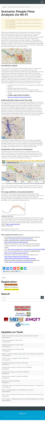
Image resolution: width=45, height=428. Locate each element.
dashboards (26, 221)
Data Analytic (26, 222)
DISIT (9, 216)
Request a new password (11, 287)
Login (3, 277)
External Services (38, 222)
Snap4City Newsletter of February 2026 (13, 349)
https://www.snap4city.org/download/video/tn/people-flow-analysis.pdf (24, 230)
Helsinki (28, 251)
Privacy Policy (7, 416)
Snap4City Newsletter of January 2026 (12, 345)
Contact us (38, 416)
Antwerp (21, 251)
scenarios (20, 234)
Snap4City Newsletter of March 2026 (12, 340)
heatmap (37, 73)
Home (4, 7)
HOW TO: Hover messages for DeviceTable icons (15, 358)
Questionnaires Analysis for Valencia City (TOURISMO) (17, 367)
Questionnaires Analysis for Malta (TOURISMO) (15, 376)
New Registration (11, 285)
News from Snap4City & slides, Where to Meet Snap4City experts (20, 336)
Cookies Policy (16, 416)
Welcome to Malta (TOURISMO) (11, 381)
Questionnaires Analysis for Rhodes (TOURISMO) (15, 372)
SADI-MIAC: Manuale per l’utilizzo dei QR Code (15, 363)
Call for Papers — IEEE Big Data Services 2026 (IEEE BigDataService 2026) (23, 399)
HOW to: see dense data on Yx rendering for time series (17, 390)
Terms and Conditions (28, 416)
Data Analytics (22, 82)
